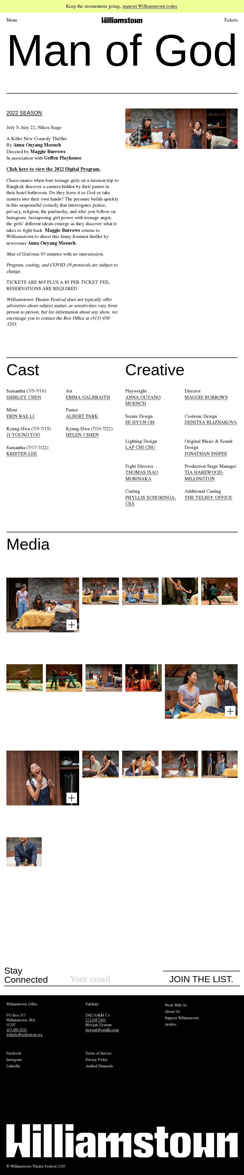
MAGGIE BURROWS (206, 397)
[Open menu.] (19, 20)
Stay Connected (26, 975)
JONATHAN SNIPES (206, 453)
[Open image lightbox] (71, 625)
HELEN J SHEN (82, 434)
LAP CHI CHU (140, 447)
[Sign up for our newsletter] (116, 979)
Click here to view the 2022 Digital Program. (53, 169)
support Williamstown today (149, 6)
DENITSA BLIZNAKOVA (211, 422)
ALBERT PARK (82, 416)
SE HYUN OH (140, 422)
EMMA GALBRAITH (88, 397)
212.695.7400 (95, 1020)
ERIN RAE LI (20, 416)
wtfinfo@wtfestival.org (24, 1034)
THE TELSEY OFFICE (208, 497)
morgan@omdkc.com (102, 1030)
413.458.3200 (17, 1030)
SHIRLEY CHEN (23, 397)
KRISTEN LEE (21, 453)
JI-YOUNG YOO (23, 434)
